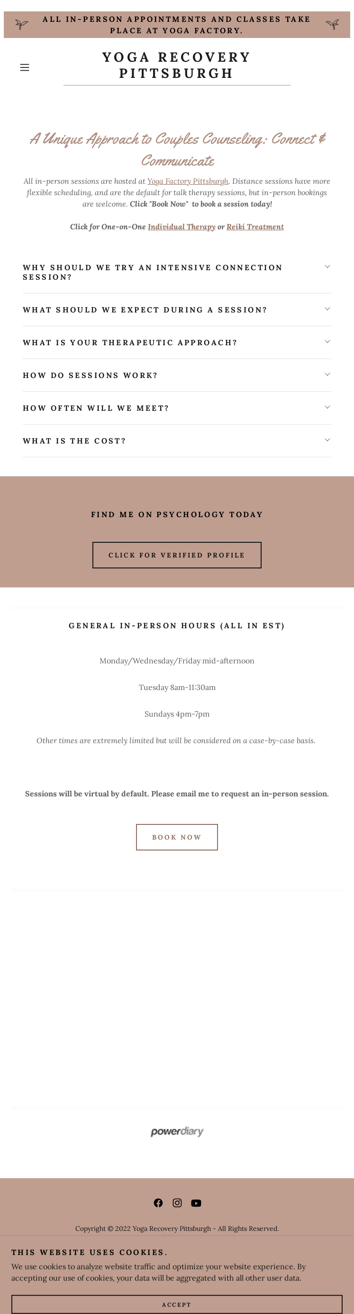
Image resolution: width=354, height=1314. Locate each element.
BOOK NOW (177, 837)
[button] (39, 67)
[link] (177, 67)
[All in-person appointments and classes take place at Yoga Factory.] (177, 24)
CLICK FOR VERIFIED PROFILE (177, 555)
